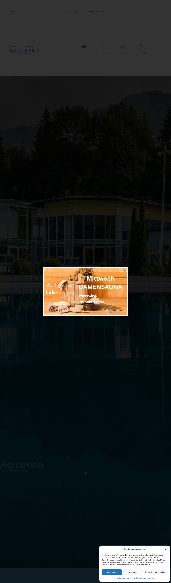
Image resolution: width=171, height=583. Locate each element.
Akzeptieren (111, 572)
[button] (165, 549)
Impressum (151, 578)
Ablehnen (133, 572)
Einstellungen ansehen (155, 572)
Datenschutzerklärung (121, 578)
